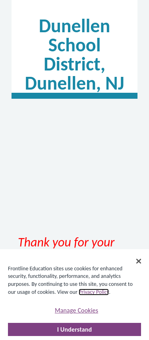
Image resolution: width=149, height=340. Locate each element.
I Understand (74, 329)
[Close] (138, 261)
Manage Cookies (76, 310)
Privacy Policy (94, 292)
